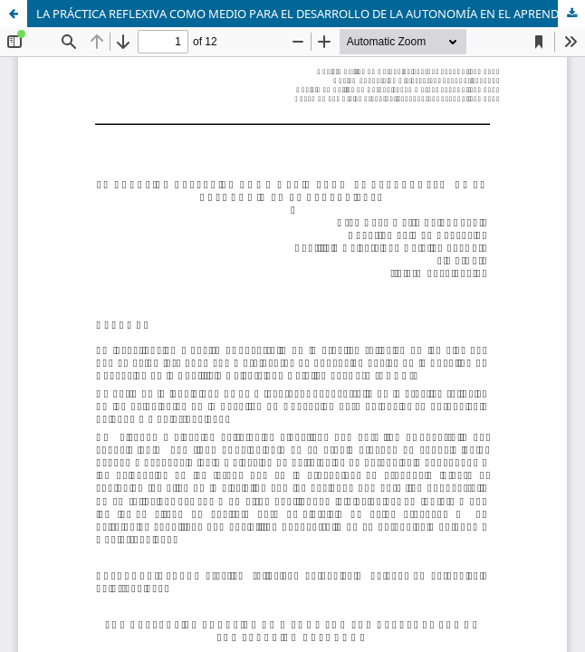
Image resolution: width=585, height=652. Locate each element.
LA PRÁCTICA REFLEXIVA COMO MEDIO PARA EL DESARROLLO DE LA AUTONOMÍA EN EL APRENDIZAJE (310, 13)
